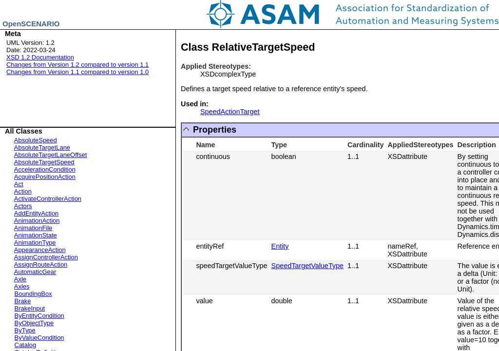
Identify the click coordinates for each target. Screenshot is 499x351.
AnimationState (35, 235)
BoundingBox (33, 293)
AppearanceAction (40, 250)
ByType (25, 330)
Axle (20, 279)
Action (23, 191)
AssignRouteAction (40, 264)
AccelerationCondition (45, 169)
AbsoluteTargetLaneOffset (50, 154)
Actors (23, 206)
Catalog (26, 345)
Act (18, 184)
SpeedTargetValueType (307, 266)
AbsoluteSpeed (35, 140)
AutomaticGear (35, 271)
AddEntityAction (36, 213)
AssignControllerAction (46, 257)
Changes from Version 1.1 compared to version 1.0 (77, 72)
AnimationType (35, 242)
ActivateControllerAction (47, 198)
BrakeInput (30, 308)
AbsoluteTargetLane (42, 147)
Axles (22, 286)
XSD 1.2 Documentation (40, 57)
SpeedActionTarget (230, 112)
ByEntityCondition (39, 315)
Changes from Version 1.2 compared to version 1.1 (77, 64)
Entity (280, 246)
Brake (23, 301)
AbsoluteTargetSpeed (44, 162)
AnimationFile (33, 228)
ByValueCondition (39, 337)
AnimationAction (37, 220)
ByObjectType (34, 323)
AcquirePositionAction (45, 176)
